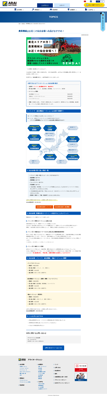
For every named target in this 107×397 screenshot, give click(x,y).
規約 (56, 373)
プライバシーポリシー (60, 380)
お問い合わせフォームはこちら (53, 348)
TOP (19, 23)
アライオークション (24, 380)
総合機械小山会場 (41, 371)
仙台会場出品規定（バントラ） (44, 206)
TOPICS (23, 23)
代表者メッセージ (23, 366)
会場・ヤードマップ (42, 366)
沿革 (20, 375)
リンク (56, 364)
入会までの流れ (41, 383)
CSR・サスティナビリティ (25, 371)
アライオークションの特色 (25, 382)
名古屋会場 (40, 375)
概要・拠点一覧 (23, 373)
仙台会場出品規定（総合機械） (62, 206)
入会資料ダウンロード (42, 388)
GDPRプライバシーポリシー (62, 383)
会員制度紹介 (41, 385)
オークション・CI (23, 369)
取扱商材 (22, 385)
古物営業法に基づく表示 (61, 377)
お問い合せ (58, 367)
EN (102, 1)
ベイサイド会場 (41, 373)
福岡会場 (40, 378)
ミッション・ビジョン (24, 368)
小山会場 (40, 369)
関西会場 (40, 376)
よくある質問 (41, 387)
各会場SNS (58, 370)
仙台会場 (40, 368)
